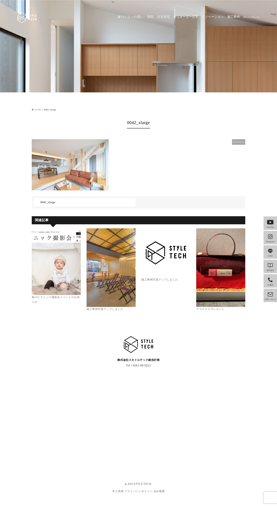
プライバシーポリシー (138, 491)
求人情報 (118, 491)
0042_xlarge (47, 202)
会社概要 (159, 491)
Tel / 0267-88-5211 (138, 365)
